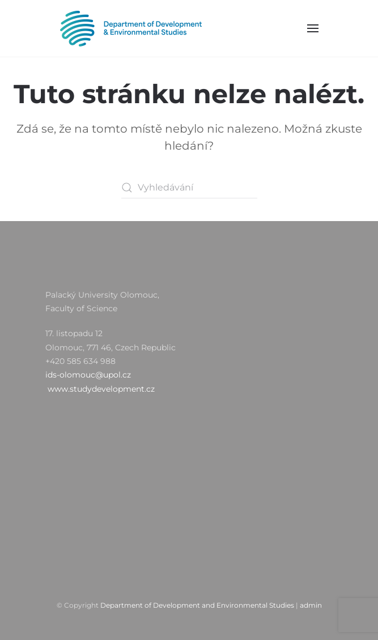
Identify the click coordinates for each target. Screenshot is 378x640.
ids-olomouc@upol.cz (88, 375)
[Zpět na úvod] (130, 28)
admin (311, 605)
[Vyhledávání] (189, 187)
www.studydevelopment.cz (101, 389)
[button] (312, 28)
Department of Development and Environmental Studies (197, 605)
